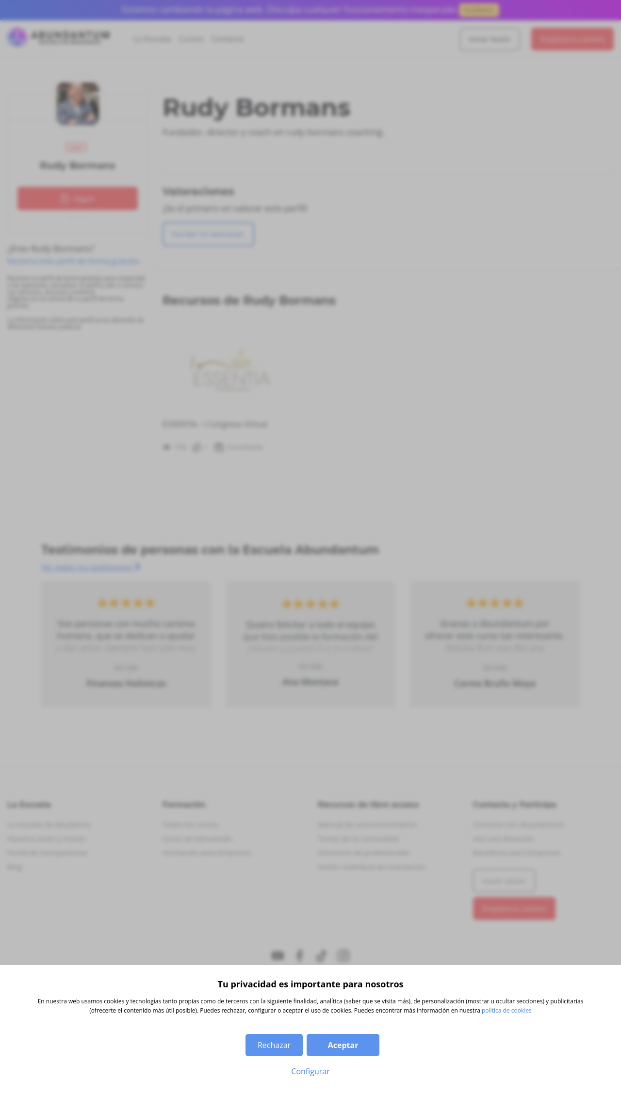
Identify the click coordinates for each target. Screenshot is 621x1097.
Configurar (310, 1071)
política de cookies (507, 1010)
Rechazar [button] (274, 1045)
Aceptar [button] (343, 1045)
